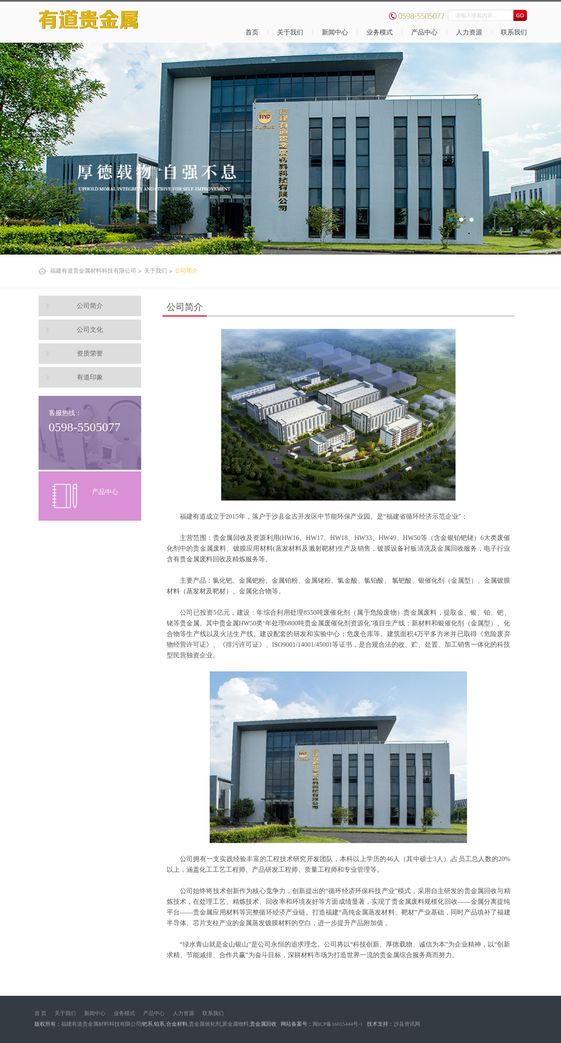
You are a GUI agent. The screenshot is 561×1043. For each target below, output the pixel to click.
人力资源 (469, 32)
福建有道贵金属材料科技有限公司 (93, 271)
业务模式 (379, 32)
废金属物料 (235, 1024)
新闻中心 (335, 32)
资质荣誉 (90, 353)
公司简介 (186, 271)
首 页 (40, 1013)
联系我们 (514, 32)
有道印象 (90, 377)
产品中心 (424, 32)
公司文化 (90, 329)
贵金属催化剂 (205, 1024)
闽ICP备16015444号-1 (338, 1024)
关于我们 (290, 32)
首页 (252, 32)
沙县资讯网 (407, 1024)
